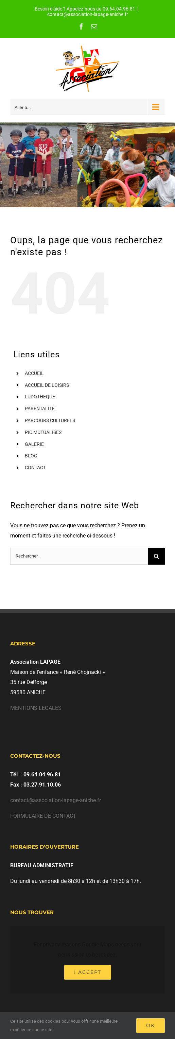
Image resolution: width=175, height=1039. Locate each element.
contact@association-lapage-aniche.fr (87, 14)
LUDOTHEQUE (40, 396)
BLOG (31, 455)
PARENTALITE (40, 408)
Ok (150, 1025)
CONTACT (35, 467)
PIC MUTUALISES (43, 432)
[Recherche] (156, 556)
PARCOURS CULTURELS (50, 420)
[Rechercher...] (79, 556)
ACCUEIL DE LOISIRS (47, 385)
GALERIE (34, 444)
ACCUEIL (34, 373)
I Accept (87, 972)
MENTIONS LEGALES (36, 708)
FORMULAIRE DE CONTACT (43, 816)
